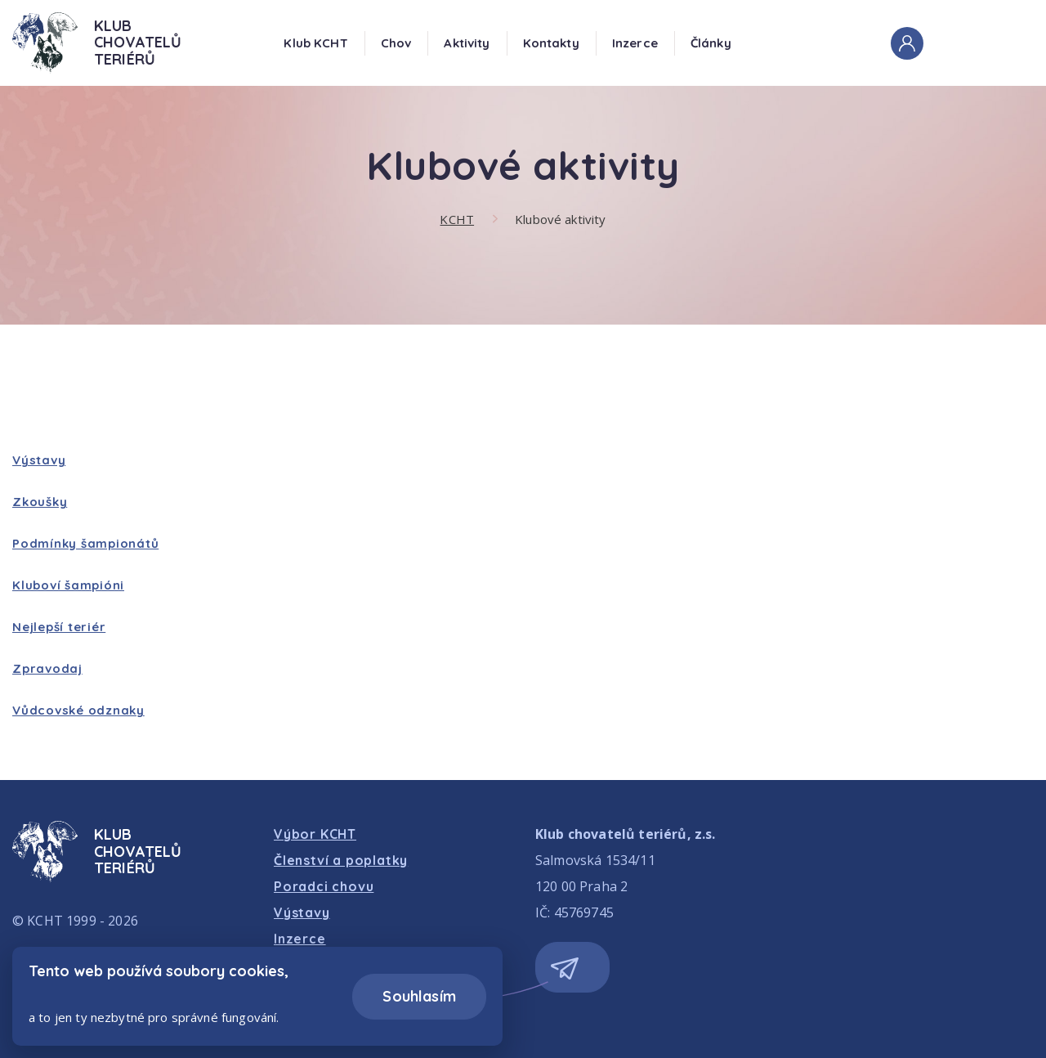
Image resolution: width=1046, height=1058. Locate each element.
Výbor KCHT (315, 834)
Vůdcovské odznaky (78, 710)
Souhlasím (419, 996)
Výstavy (38, 460)
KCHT (457, 219)
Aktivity (466, 43)
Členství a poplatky (341, 860)
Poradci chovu (323, 886)
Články (711, 43)
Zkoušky (39, 501)
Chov (396, 43)
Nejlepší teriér (58, 626)
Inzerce (635, 43)
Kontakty (551, 43)
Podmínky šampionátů (85, 543)
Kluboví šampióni (68, 585)
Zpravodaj (47, 668)
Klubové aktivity (560, 219)
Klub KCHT (315, 43)
